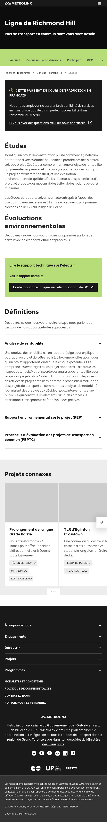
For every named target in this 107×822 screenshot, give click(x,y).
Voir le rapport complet (26, 276)
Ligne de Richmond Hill (49, 73)
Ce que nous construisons (43, 60)
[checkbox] (98, 343)
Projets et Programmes (17, 73)
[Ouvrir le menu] (99, 3)
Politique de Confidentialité (28, 688)
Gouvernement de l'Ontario (67, 725)
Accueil (15, 60)
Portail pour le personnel (25, 702)
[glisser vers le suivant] (101, 522)
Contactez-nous (17, 695)
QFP (90, 60)
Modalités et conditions (24, 681)
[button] (18, 3)
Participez (74, 60)
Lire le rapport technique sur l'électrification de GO (53, 287)
